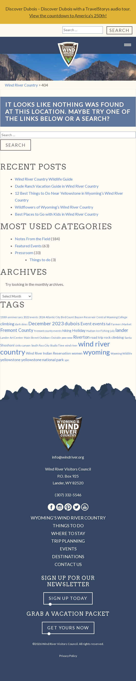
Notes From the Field (32, 238)
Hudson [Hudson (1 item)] (91, 330)
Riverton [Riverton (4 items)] (81, 337)
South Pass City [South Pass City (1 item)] (40, 345)
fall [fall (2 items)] (108, 324)
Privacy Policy (68, 656)
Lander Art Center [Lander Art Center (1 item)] (11, 337)
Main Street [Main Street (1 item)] (31, 337)
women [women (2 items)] (77, 353)
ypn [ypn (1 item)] (67, 360)
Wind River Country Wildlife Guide (44, 179)
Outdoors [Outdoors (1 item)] (44, 337)
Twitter (76, 507)
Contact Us (68, 564)
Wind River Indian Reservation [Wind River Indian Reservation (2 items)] (48, 353)
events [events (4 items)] (99, 323)
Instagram (59, 507)
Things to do (39, 259)
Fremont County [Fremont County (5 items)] (16, 330)
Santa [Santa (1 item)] (128, 337)
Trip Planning (68, 541)
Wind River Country (68, 54)
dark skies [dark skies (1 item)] (21, 324)
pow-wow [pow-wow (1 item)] (67, 337)
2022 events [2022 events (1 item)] (30, 317)
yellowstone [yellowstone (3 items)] (10, 359)
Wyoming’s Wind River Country (68, 517)
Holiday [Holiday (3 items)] (79, 330)
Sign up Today (68, 598)
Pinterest (68, 507)
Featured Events (28, 245)
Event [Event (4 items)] (86, 323)
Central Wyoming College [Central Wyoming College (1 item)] (112, 317)
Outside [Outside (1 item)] (56, 337)
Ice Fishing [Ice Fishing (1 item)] (102, 330)
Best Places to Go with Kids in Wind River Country (56, 214)
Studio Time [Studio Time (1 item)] (57, 345)
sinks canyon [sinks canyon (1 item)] (22, 345)
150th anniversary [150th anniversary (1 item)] (11, 317)
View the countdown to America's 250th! (68, 15)
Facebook (51, 507)
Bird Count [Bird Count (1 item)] (67, 317)
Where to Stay (68, 533)
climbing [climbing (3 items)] (7, 323)
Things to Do (68, 525)
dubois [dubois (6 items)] (72, 323)
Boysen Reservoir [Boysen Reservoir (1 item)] (85, 317)
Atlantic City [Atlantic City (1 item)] (53, 317)
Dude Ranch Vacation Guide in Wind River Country (56, 186)
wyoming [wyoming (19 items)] (96, 352)
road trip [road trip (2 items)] (96, 337)
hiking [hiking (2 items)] (66, 330)
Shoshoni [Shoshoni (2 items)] (7, 345)
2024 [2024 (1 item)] (42, 317)
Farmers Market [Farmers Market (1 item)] (121, 324)
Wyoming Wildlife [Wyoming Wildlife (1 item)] (121, 353)
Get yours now (68, 627)
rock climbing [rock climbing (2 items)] (114, 337)
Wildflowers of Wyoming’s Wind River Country (54, 207)
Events (68, 548)
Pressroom (24, 252)
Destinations (68, 556)
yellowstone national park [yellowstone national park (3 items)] (42, 359)
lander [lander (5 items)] (121, 330)
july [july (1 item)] (112, 330)
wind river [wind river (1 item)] (71, 345)
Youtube (84, 507)
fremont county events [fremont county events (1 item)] (48, 330)
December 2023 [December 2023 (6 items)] (46, 323)
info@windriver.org (68, 457)
